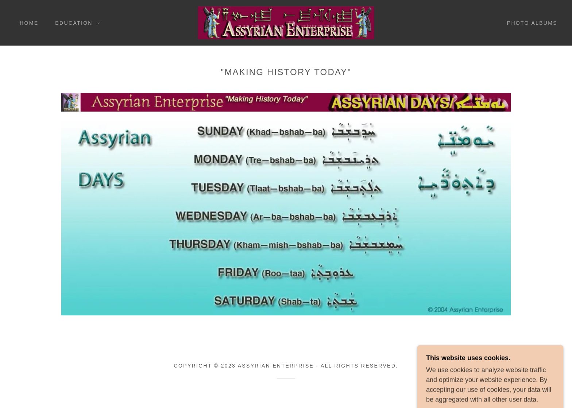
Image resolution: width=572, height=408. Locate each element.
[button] (75, 23)
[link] (286, 22)
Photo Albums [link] (532, 23)
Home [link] (29, 23)
